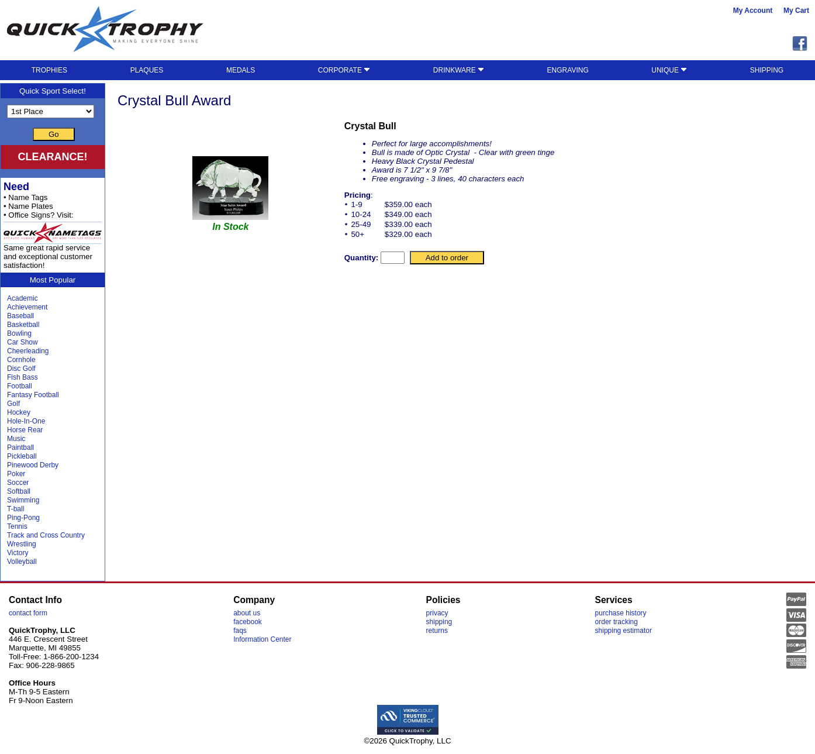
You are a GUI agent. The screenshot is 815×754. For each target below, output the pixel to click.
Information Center (262, 639)
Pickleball (22, 456)
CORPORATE (344, 70)
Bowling (19, 333)
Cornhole (21, 360)
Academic (22, 298)
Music (16, 439)
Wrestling (21, 544)
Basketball (23, 325)
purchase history (621, 613)
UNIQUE (669, 70)
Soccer (18, 482)
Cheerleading (28, 351)
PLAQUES (147, 70)
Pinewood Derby (32, 465)
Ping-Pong (23, 518)
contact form (28, 613)
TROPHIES (49, 70)
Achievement (27, 307)
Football (19, 386)
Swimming (23, 500)
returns (437, 630)
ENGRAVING (568, 70)
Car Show (22, 342)
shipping (439, 622)
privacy (437, 613)
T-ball (15, 509)
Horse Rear (25, 430)
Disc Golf (21, 368)
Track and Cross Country (46, 535)
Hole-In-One (26, 421)
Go (54, 134)
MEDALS (240, 70)
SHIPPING (766, 70)
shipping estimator (623, 630)
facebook (247, 622)
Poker (16, 474)
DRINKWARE (458, 70)
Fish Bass (22, 377)
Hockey (18, 412)
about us (246, 613)
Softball (18, 491)
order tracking (616, 622)
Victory (17, 553)
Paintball (20, 447)
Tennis (17, 526)
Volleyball (22, 561)
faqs (240, 630)
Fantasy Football (33, 395)
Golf (13, 404)
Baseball (20, 316)
